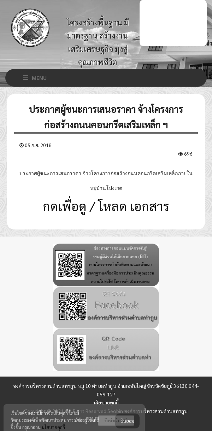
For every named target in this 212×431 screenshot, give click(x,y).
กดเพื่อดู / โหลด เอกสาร (106, 206)
